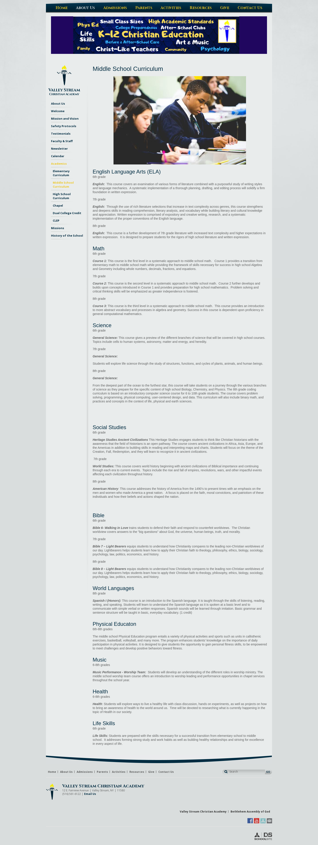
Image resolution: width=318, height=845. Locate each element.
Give (151, 772)
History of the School (67, 236)
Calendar (57, 156)
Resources (136, 772)
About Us (58, 104)
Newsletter (59, 149)
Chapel (58, 205)
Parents (102, 772)
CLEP (56, 221)
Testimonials (60, 134)
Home (52, 772)
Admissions (85, 772)
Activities (118, 772)
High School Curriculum (62, 196)
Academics (59, 164)
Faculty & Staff (62, 141)
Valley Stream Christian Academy (103, 786)
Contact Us (166, 772)
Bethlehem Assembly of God (250, 811)
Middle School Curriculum (63, 185)
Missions (57, 228)
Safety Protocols (63, 126)
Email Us (90, 794)
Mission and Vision (65, 119)
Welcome (57, 111)
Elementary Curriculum (61, 173)
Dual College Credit (67, 213)
